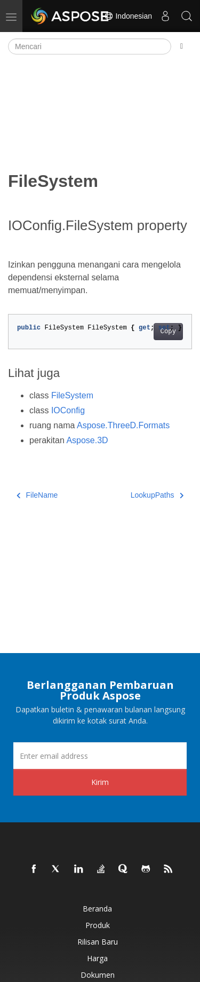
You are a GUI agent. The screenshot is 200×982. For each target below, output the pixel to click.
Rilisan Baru (97, 942)
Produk (97, 925)
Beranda (97, 909)
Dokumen (98, 975)
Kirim (100, 782)
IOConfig (68, 410)
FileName (37, 495)
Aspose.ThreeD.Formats (123, 425)
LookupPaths (157, 495)
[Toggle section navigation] (181, 46)
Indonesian (128, 16)
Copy (168, 331)
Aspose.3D (87, 440)
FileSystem (72, 395)
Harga (97, 958)
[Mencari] (89, 46)
